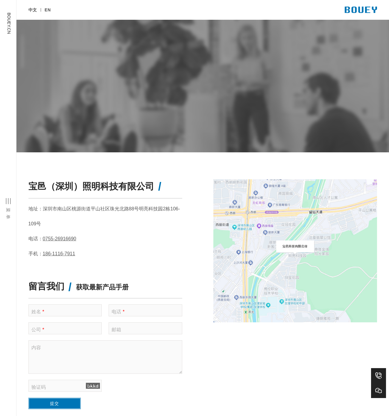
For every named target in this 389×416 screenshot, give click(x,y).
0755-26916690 (59, 209)
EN (50, 13)
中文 (32, 13)
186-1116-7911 (59, 224)
